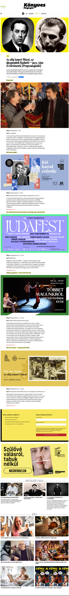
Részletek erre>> (11, 209)
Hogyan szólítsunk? (40, 422)
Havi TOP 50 (37, 14)
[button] (1, 14)
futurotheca (44, 14)
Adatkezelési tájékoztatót (45, 430)
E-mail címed (39, 417)
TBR (27, 14)
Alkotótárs (31, 14)
